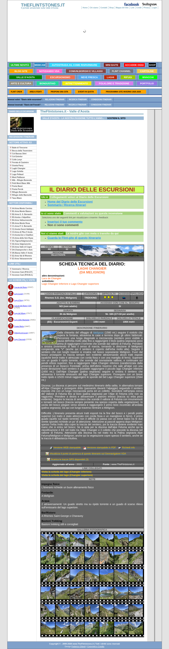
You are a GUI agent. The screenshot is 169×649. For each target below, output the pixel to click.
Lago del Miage (20, 313)
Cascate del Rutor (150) (22, 306)
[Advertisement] (20, 357)
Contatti (103, 8)
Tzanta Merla (19, 326)
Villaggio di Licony (21, 333)
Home (85, 8)
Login (154, 8)
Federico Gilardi (79, 646)
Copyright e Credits (95, 646)
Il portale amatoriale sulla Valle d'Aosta (39, 8)
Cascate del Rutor (20, 287)
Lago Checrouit (19, 339)
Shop (111, 8)
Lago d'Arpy (18, 300)
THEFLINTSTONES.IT (43, 5)
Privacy (147, 8)
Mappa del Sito (122, 8)
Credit (139, 8)
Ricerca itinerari (78, 100)
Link (132, 8)
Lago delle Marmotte (21, 320)
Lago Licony (18, 294)
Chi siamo (94, 8)
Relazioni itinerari (54, 100)
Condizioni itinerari (101, 100)
